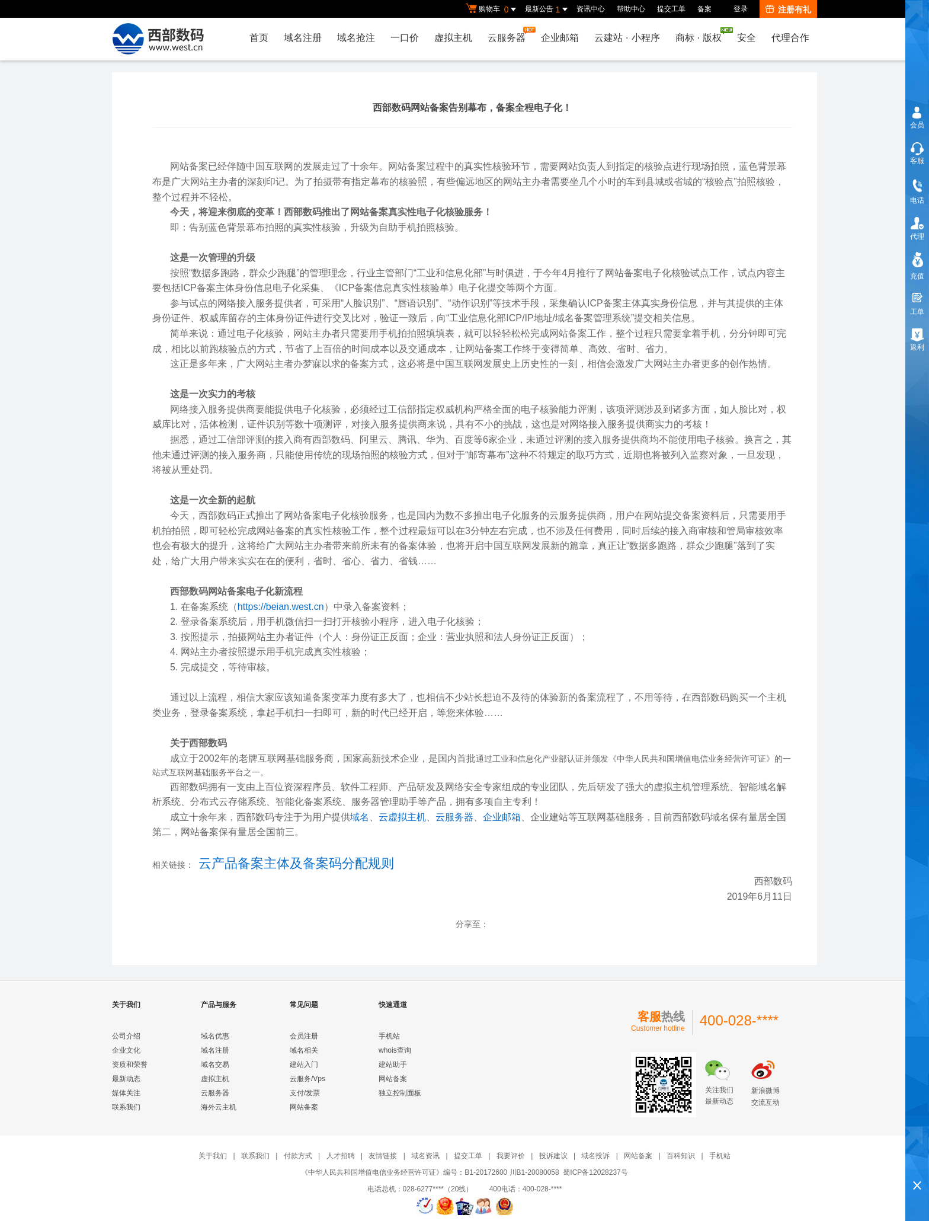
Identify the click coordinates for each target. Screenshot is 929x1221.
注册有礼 (788, 9)
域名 (359, 817)
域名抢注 (356, 38)
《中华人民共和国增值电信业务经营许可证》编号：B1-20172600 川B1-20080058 (430, 1172)
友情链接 (383, 1156)
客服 (917, 160)
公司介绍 (126, 1036)
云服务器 (509, 35)
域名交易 (215, 1064)
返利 (917, 347)
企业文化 (126, 1050)
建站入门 (304, 1064)
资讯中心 (590, 9)
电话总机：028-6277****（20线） (427, 1189)
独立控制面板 (400, 1093)
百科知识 (681, 1156)
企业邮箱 (560, 38)
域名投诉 (595, 1156)
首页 (258, 38)
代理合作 (790, 38)
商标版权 (701, 35)
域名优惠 (215, 1036)
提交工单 (671, 9)
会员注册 (304, 1036)
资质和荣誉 (130, 1064)
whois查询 (395, 1050)
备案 (704, 9)
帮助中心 (631, 9)
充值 (917, 276)
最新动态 (126, 1079)
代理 (917, 236)
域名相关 (304, 1050)
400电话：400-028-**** (525, 1189)
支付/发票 (305, 1093)
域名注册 (303, 38)
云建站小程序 (626, 38)
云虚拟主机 (402, 817)
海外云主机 (218, 1107)
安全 (746, 38)
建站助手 (393, 1064)
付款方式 (298, 1156)
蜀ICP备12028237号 (595, 1172)
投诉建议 (553, 1156)
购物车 (492, 9)
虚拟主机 (453, 38)
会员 (917, 125)
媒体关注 (126, 1093)
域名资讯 (425, 1156)
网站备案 (304, 1107)
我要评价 (510, 1156)
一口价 (404, 38)
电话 (917, 200)
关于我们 (212, 1156)
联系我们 (126, 1107)
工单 (917, 312)
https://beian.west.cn (281, 607)
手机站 (389, 1036)
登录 (740, 9)
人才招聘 (340, 1156)
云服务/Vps (307, 1079)
